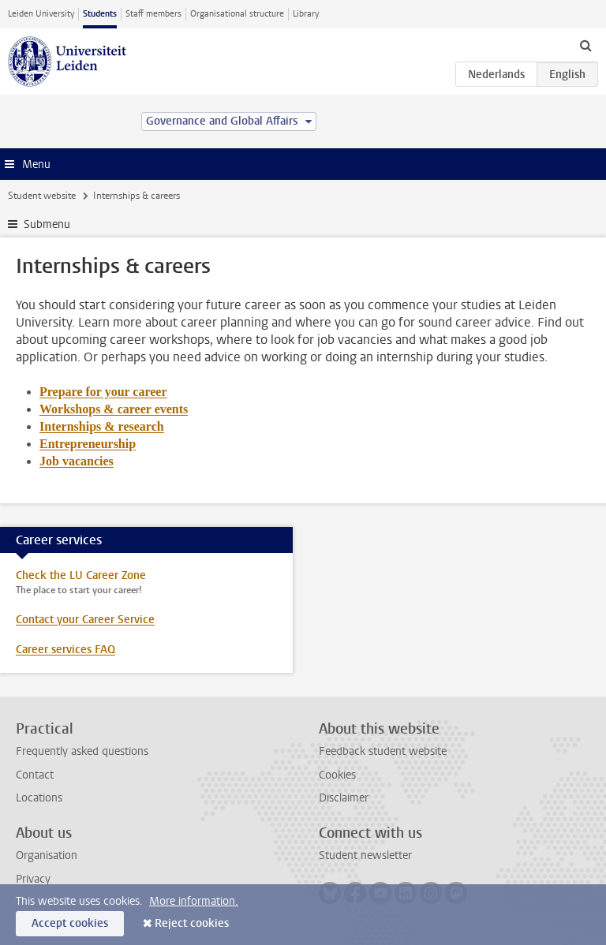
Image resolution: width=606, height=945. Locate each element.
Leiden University (41, 14)
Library (306, 14)
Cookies (337, 775)
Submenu (47, 224)
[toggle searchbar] (585, 45)
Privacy (33, 879)
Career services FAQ (65, 649)
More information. (193, 901)
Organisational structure (237, 14)
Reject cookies (192, 923)
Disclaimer (343, 797)
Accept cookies (70, 923)
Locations (39, 797)
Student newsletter (365, 855)
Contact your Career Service (85, 619)
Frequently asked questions (82, 751)
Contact (35, 775)
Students (100, 14)
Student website (42, 195)
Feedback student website (383, 751)
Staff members (153, 14)
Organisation (46, 855)
